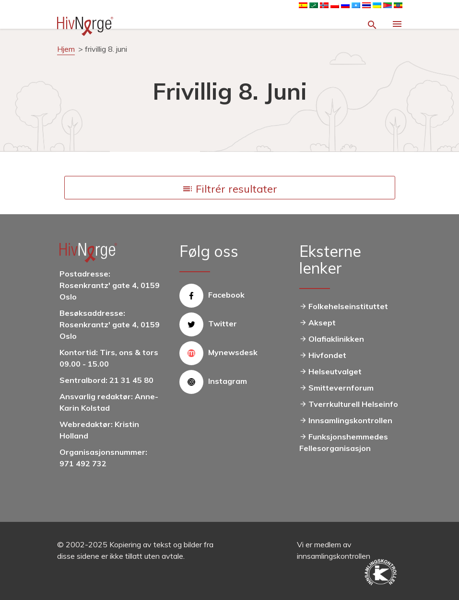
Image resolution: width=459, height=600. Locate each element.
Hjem (66, 49)
